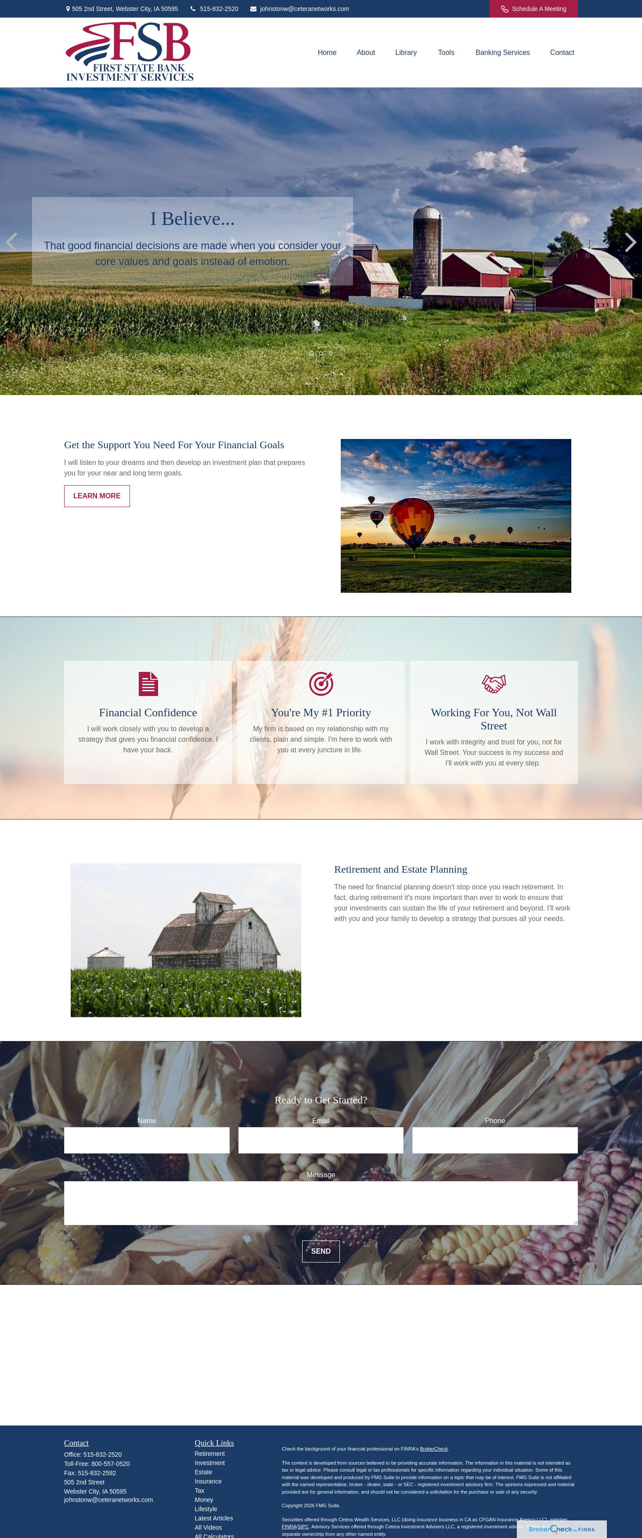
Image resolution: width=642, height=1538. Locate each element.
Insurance (208, 1481)
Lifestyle (206, 1509)
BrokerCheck (434, 1448)
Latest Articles (214, 1518)
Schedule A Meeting (533, 9)
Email (321, 1120)
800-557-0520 (110, 1463)
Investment (210, 1462)
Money (204, 1499)
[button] (327, 52)
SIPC (303, 1526)
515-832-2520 (213, 8)
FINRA (289, 1526)
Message (321, 1175)
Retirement (210, 1453)
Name (146, 1120)
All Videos (208, 1527)
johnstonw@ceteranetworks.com (299, 8)
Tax (200, 1490)
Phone (495, 1120)
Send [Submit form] (321, 1251)
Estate (204, 1472)
